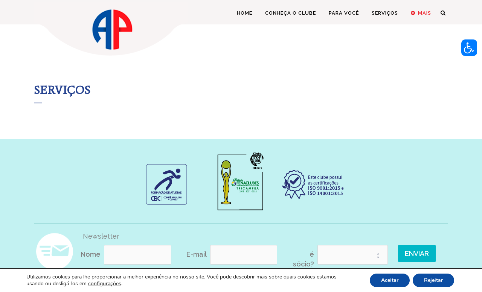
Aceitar (389, 280)
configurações (104, 283)
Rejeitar (433, 280)
